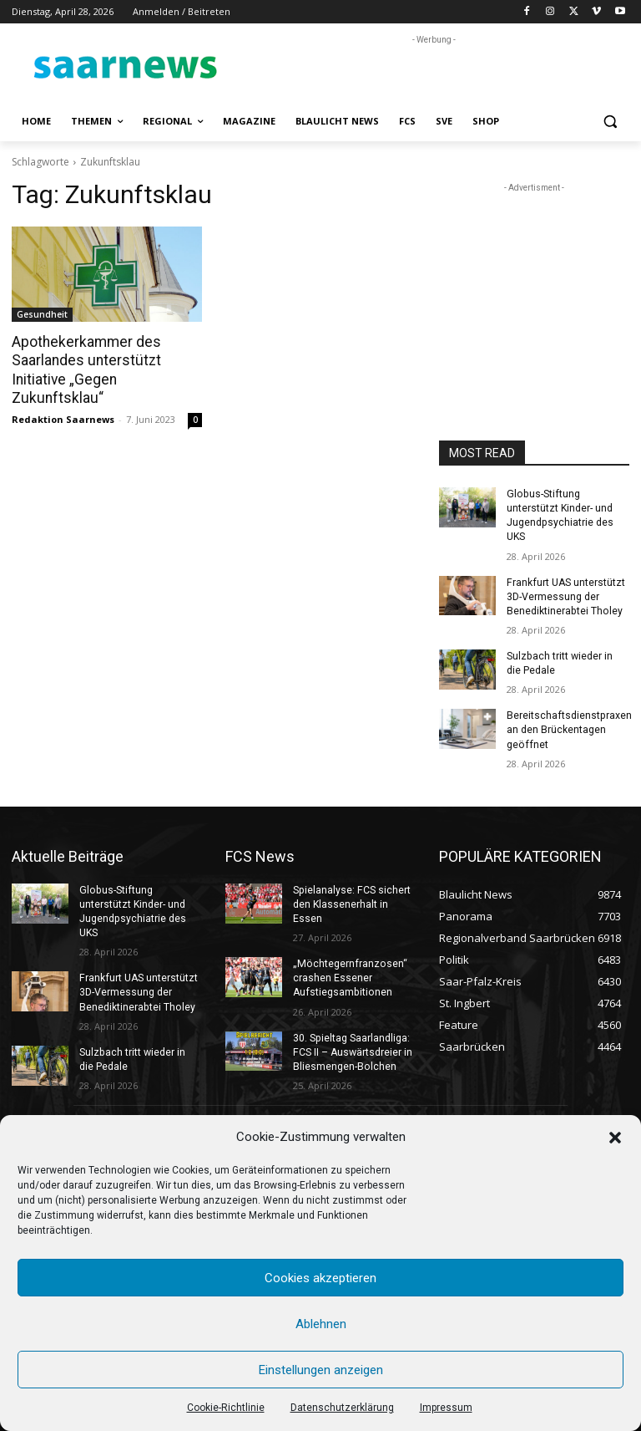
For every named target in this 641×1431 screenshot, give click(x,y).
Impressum (446, 1407)
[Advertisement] (434, 73)
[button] (615, 1137)
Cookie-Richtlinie (226, 1407)
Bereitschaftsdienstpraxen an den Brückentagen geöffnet (568, 727)
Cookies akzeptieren (320, 1278)
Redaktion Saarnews (63, 417)
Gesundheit (42, 314)
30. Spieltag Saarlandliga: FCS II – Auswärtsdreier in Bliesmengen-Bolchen (352, 1046)
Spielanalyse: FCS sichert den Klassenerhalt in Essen (351, 901)
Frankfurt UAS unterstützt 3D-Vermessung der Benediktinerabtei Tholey (565, 595)
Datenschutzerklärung (342, 1407)
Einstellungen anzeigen (321, 1370)
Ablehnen (320, 1324)
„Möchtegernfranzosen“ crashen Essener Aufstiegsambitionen (348, 974)
